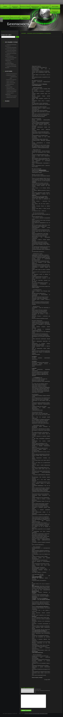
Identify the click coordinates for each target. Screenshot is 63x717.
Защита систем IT (10, 81)
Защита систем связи (15, 17)
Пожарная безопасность (11, 89)
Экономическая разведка (25, 18)
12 (33, 713)
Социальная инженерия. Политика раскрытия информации (10, 59)
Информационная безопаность (35, 7)
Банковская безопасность (11, 73)
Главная (5, 6)
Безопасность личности (15, 7)
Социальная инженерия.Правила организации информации (10, 63)
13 (34, 713)
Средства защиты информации (45, 7)
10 (30, 713)
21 (44, 713)
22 (45, 713)
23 (46, 713)
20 (43, 713)
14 (35, 713)
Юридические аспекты (55, 12)
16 (38, 713)
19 (41, 713)
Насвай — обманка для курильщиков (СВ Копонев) (36, 33)
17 (39, 713)
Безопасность (18, 24)
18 (40, 713)
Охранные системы (5, 17)
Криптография (55, 6)
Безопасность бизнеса (25, 6)
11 (32, 713)
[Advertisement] (11, 36)
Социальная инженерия (11, 91)
